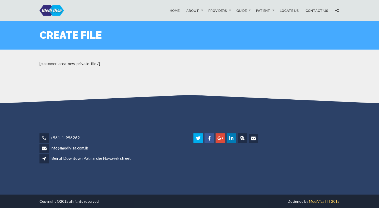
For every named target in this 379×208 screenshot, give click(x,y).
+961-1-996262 (65, 137)
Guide (241, 10)
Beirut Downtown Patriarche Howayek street (91, 158)
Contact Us (317, 10)
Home (174, 10)
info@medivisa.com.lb (69, 148)
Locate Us (289, 10)
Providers (217, 10)
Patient (263, 10)
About (192, 10)
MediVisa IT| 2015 (324, 201)
